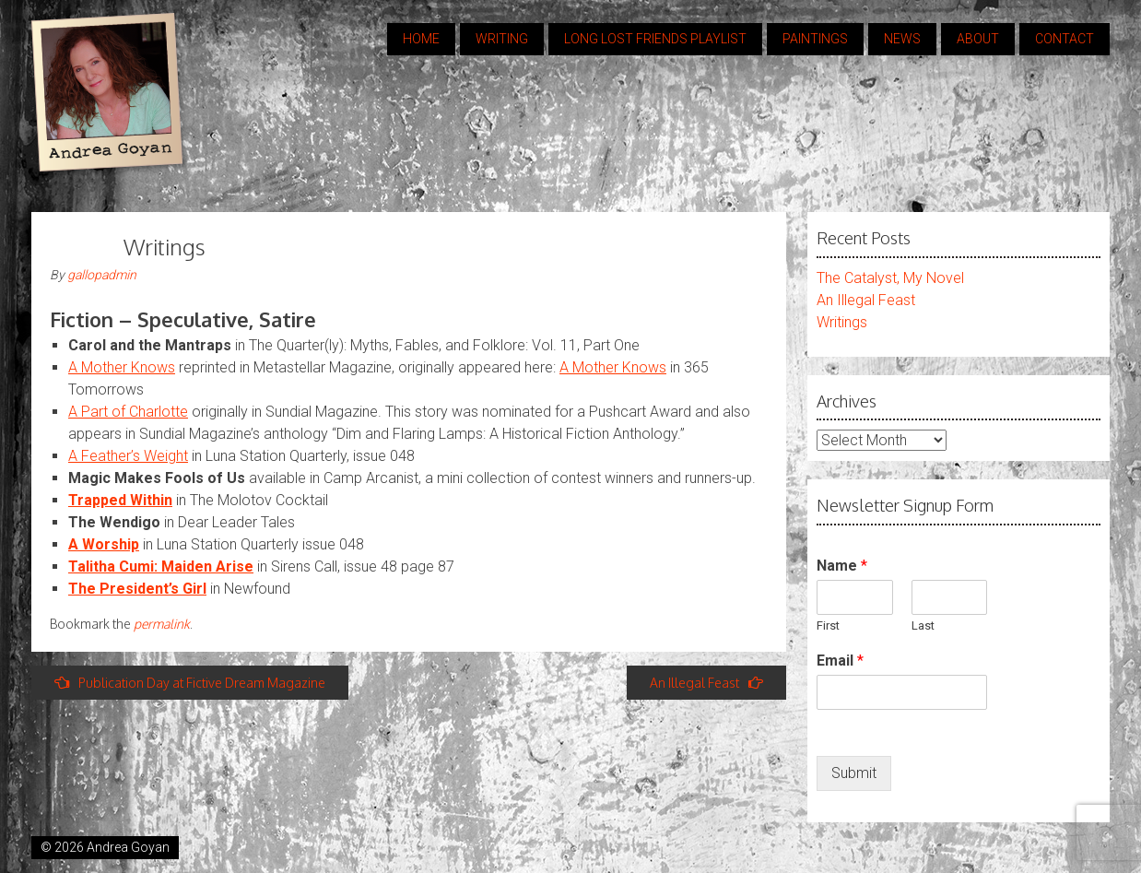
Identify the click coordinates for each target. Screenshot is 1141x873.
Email (840, 660)
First (828, 625)
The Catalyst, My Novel (890, 278)
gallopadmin (101, 274)
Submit (853, 773)
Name (842, 565)
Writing (502, 38)
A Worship (103, 544)
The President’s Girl (137, 588)
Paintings (815, 38)
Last (923, 625)
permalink (162, 623)
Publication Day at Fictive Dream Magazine (189, 682)
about (978, 38)
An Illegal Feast (706, 682)
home (421, 38)
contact (1064, 38)
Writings (842, 322)
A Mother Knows (121, 367)
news (902, 38)
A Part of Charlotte (128, 411)
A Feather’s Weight (128, 456)
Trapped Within (120, 500)
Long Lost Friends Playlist (655, 38)
